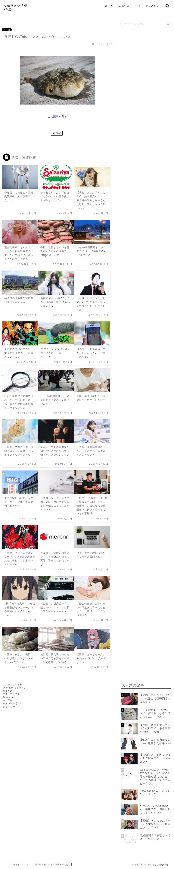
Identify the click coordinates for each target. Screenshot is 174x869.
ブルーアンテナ (11, 694)
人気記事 (124, 6)
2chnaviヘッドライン (14, 687)
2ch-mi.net (9, 697)
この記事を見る (57, 116)
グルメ (58, 133)
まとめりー (9, 706)
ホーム (109, 6)
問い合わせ (152, 6)
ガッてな (8, 700)
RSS (137, 6)
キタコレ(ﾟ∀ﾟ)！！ (12, 703)
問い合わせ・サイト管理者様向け (52, 864)
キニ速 (7, 30)
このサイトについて (19, 864)
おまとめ (8, 691)
